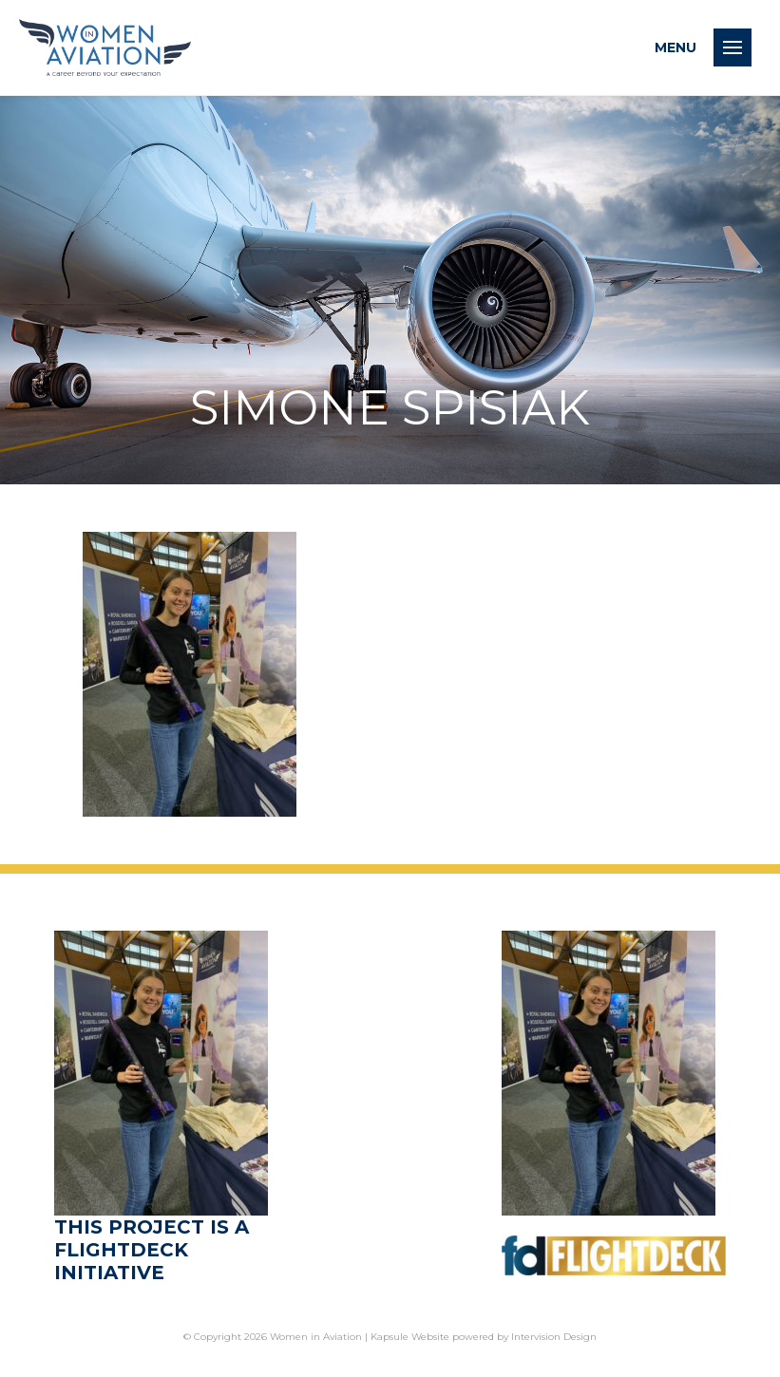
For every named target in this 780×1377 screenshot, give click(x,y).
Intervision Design (554, 1336)
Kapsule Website (410, 1336)
